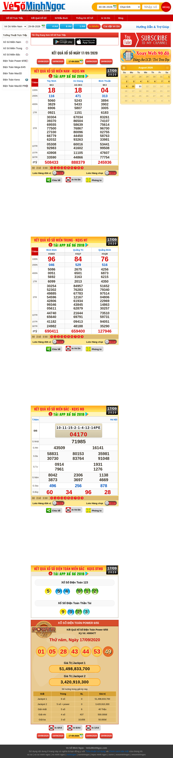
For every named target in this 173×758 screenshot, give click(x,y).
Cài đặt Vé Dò (111, 26)
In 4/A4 (58, 727)
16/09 (57, 61)
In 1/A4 (95, 727)
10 (133, 86)
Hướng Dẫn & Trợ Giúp (152, 27)
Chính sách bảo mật (119, 751)
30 (154, 76)
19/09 (106, 61)
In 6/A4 (76, 727)
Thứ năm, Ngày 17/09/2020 (74, 639)
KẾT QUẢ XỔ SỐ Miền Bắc (59, 409)
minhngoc (71, 754)
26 (126, 76)
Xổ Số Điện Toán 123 (74, 582)
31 (161, 76)
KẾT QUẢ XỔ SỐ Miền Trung (61, 240)
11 (140, 86)
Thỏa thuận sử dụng (95, 751)
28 (140, 76)
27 (133, 76)
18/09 (91, 61)
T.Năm (35, 82)
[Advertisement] (75, 209)
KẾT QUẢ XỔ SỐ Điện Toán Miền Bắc (68, 568)
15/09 (43, 61)
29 (147, 76)
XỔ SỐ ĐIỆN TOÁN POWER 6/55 (78, 623)
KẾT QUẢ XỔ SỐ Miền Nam (59, 71)
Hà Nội (113, 419)
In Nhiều (94, 26)
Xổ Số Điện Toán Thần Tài (74, 603)
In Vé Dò (76, 179)
